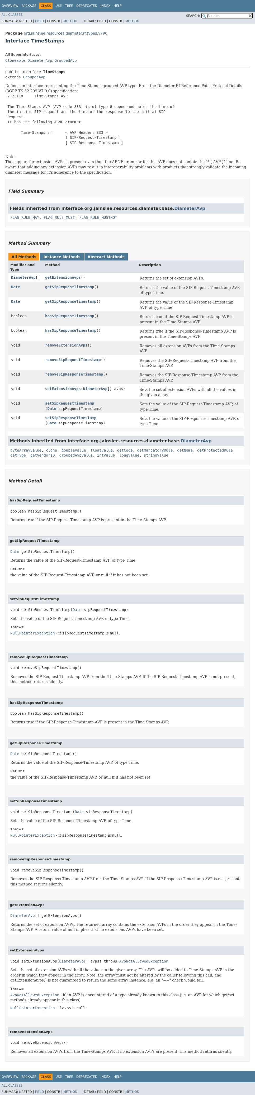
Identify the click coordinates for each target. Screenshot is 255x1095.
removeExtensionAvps (66, 345)
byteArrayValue (25, 450)
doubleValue (74, 450)
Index (106, 6)
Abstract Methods (106, 257)
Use (58, 6)
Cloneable (15, 60)
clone (51, 450)
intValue (106, 455)
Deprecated (86, 6)
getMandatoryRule (155, 450)
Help (118, 6)
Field (39, 21)
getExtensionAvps (63, 277)
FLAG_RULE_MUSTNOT (98, 217)
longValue (129, 455)
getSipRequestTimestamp (69, 287)
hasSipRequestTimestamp (69, 316)
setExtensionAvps (63, 389)
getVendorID (42, 455)
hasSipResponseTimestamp (70, 330)
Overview (10, 6)
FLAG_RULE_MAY (24, 217)
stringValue (156, 455)
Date (15, 287)
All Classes (12, 15)
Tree (69, 6)
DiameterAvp (40, 60)
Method (70, 21)
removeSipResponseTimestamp (74, 374)
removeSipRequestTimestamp (73, 360)
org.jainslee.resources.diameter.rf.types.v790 (65, 33)
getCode (125, 450)
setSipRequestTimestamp (69, 403)
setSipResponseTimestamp (70, 418)
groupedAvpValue (75, 455)
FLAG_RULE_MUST (59, 217)
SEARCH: (193, 16)
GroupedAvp (65, 60)
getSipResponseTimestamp (70, 301)
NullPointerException (32, 633)
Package (29, 6)
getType (18, 455)
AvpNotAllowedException (143, 961)
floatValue (101, 450)
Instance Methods (61, 257)
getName (185, 450)
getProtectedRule (215, 450)
